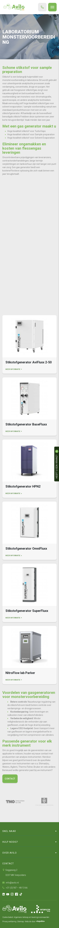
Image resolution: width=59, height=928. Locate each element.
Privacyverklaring (9, 921)
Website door (35, 921)
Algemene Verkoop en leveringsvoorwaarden (31, 917)
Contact (10, 778)
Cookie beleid (7, 917)
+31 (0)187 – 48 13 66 (15, 887)
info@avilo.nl (10, 882)
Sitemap (20, 921)
